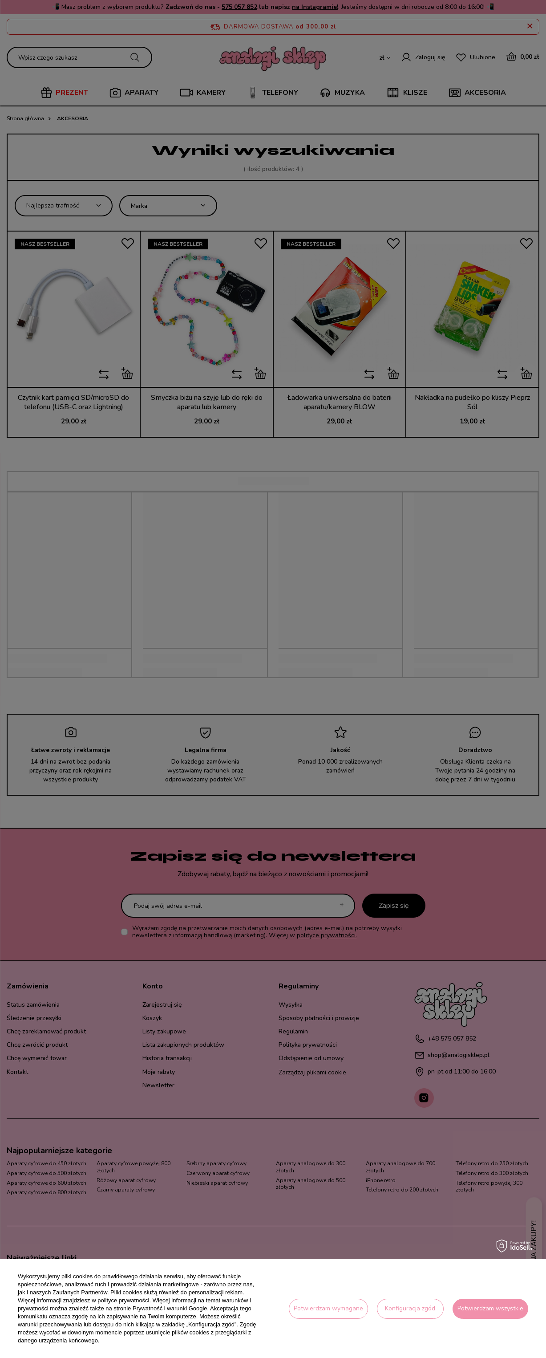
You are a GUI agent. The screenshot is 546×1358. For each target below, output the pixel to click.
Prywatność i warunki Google (170, 1308)
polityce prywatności (123, 1300)
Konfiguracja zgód (410, 1308)
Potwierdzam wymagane (328, 1308)
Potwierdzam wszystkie (490, 1308)
